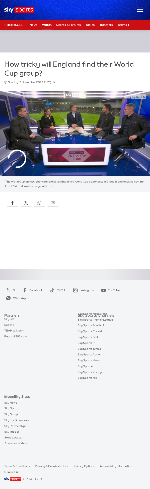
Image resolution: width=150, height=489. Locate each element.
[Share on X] (26, 203)
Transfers (106, 24)
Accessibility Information (116, 466)
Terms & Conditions (17, 466)
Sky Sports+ (85, 374)
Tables (90, 24)
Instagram (82, 290)
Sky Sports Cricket (90, 339)
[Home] (19, 10)
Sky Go (9, 414)
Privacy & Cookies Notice (51, 466)
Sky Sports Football (91, 333)
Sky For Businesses (16, 426)
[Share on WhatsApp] (39, 203)
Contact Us (11, 472)
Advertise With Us (16, 449)
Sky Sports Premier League (95, 327)
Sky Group (11, 420)
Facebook (32, 290)
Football (13, 24)
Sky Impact (11, 437)
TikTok (57, 290)
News (33, 24)
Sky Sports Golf (88, 344)
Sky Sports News (89, 368)
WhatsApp (16, 298)
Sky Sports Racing (90, 380)
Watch (47, 24)
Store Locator (13, 443)
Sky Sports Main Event (92, 321)
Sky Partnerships (15, 431)
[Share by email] (53, 203)
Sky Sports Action (89, 362)
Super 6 (9, 327)
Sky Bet (9, 321)
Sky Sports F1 (86, 350)
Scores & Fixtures (68, 24)
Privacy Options (84, 466)
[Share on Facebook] (12, 203)
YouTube (110, 290)
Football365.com (15, 339)
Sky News (10, 408)
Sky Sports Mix (87, 385)
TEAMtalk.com (14, 333)
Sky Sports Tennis (89, 356)
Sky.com (10, 402)
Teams (124, 25)
